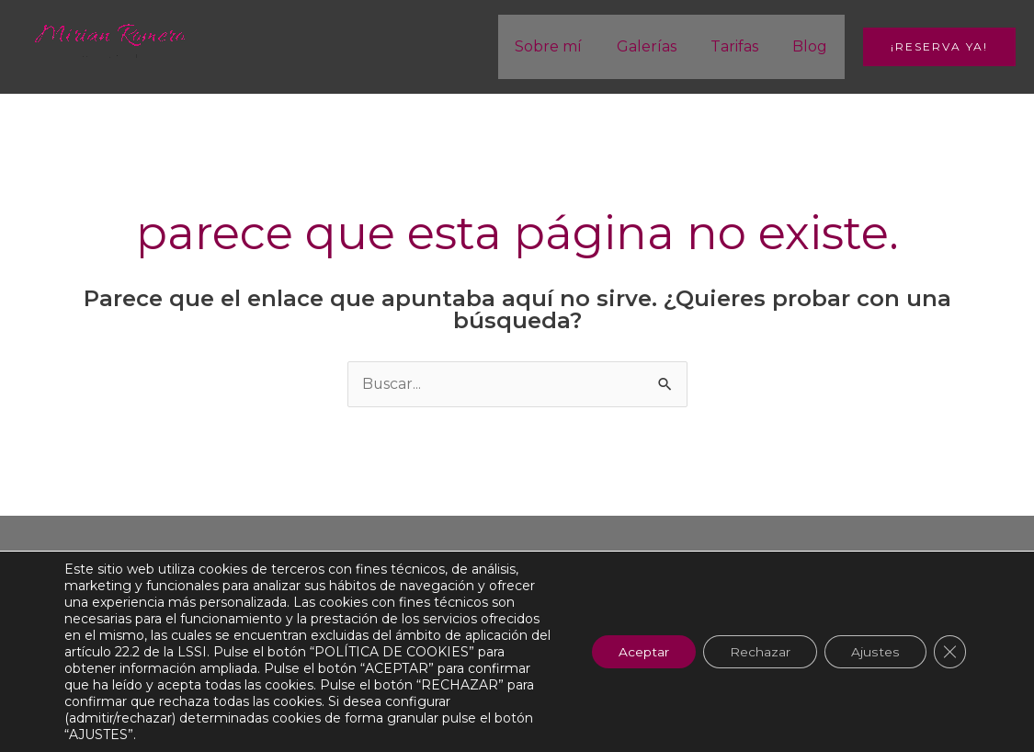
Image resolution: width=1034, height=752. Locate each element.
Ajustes (874, 652)
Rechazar (758, 652)
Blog (812, 46)
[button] (939, 47)
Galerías (658, 46)
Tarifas (742, 46)
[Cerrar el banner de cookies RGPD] (949, 651)
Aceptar (640, 652)
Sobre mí (565, 46)
